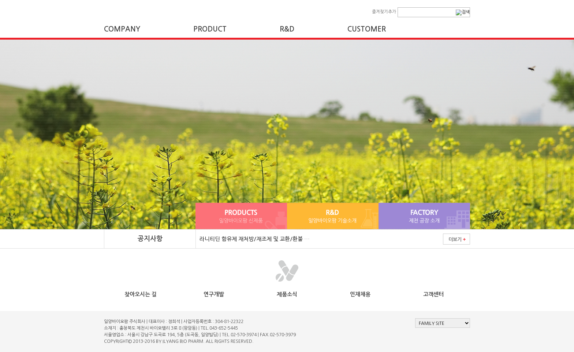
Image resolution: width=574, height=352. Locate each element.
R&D (287, 29)
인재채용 (360, 294)
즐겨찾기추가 (384, 12)
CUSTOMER (366, 29)
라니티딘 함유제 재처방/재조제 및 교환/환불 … (255, 239)
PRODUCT (210, 29)
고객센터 (433, 294)
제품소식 (287, 294)
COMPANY (122, 29)
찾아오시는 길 (140, 294)
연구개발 (214, 294)
